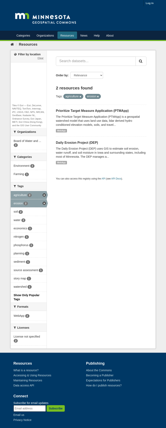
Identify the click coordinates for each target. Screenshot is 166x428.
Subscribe (56, 408)
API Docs (116, 178)
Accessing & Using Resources (32, 375)
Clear (41, 58)
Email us (19, 414)
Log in (150, 3)
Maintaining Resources (28, 380)
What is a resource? (26, 370)
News (84, 35)
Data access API (24, 385)
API (103, 178)
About (110, 35)
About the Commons (99, 370)
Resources (67, 35)
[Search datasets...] (96, 61)
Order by (62, 75)
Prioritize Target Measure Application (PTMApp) (92, 110)
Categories (23, 35)
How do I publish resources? (104, 385)
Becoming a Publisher (100, 375)
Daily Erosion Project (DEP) (77, 142)
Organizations (45, 35)
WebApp (61, 130)
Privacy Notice (22, 420)
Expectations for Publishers (103, 380)
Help (97, 35)
